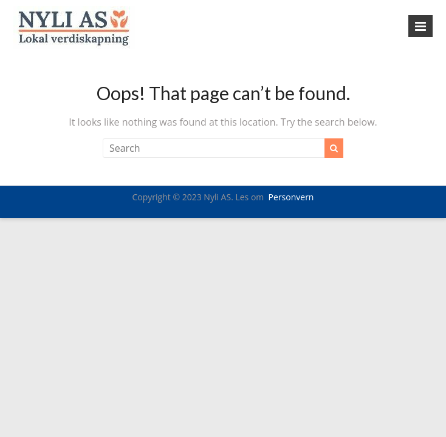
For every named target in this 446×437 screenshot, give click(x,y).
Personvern (291, 197)
